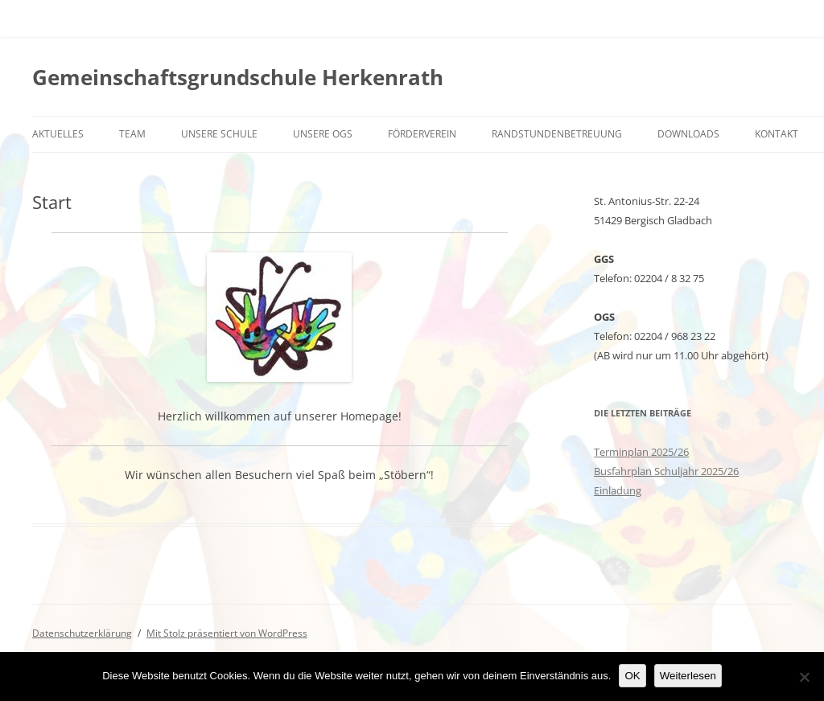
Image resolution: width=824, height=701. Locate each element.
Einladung (617, 490)
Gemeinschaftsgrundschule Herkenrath (237, 77)
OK (632, 676)
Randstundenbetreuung (557, 134)
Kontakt (776, 134)
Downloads (688, 134)
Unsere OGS (322, 134)
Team (132, 134)
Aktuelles (58, 134)
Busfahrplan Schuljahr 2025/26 (666, 471)
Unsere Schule (219, 134)
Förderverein (422, 134)
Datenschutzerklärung (82, 633)
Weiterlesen (688, 676)
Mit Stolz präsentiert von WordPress (226, 633)
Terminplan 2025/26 (641, 452)
